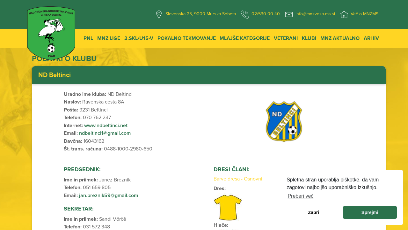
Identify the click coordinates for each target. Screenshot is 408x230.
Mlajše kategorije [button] (245, 38)
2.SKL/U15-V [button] (138, 38)
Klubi (309, 38)
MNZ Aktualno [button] (340, 38)
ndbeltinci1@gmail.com (105, 133)
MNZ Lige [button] (108, 38)
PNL (88, 38)
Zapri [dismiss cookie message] (313, 212)
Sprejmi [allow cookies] (369, 212)
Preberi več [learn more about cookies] (300, 196)
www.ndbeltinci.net (105, 125)
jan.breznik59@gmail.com (108, 195)
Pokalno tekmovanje (186, 38)
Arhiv (371, 38)
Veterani (286, 38)
